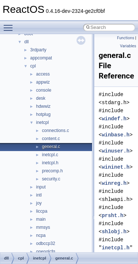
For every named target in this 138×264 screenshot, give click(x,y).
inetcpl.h (50, 162)
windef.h (114, 118)
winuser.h (116, 150)
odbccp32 (45, 243)
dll (26, 41)
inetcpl (42, 122)
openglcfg (45, 251)
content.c (51, 138)
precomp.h (52, 170)
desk (40, 98)
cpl (33, 66)
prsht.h (112, 215)
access (43, 74)
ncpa (41, 235)
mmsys (43, 227)
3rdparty (38, 49)
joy (39, 203)
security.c (51, 179)
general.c (51, 146)
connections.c (55, 130)
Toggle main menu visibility (10, 24)
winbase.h (116, 134)
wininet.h (116, 167)
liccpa (41, 211)
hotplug (43, 114)
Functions (125, 38)
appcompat (41, 57)
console (43, 90)
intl (39, 195)
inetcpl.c (50, 154)
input (41, 187)
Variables (128, 46)
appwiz (43, 82)
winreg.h (114, 183)
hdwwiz (43, 106)
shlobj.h (114, 231)
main (41, 219)
